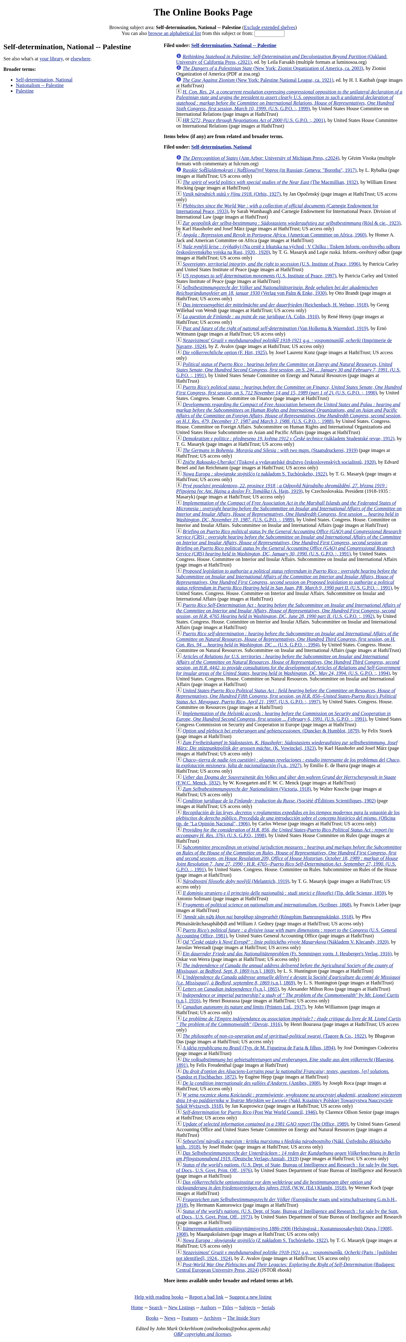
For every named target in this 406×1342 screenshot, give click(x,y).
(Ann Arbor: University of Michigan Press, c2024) (261, 158)
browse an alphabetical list (174, 33)
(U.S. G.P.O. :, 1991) (288, 370)
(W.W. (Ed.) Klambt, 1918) (274, 1184)
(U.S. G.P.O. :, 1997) (286, 696)
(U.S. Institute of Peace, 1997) (259, 275)
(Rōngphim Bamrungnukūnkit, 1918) (268, 916)
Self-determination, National (44, 79)
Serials (268, 1307)
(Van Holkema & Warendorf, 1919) (275, 328)
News (169, 1318)
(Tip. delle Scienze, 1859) (284, 893)
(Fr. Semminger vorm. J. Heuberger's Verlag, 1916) (287, 953)
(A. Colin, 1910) (251, 316)
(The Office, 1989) (265, 1124)
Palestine (25, 90)
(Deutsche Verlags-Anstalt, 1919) (288, 1155)
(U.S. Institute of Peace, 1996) (271, 264)
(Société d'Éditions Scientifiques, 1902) (279, 800)
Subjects (247, 1307)
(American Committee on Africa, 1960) (274, 234)
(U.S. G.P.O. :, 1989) (289, 511)
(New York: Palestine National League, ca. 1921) (258, 80)
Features (189, 1318)
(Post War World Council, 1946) (250, 1112)
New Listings (181, 1307)
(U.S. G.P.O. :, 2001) (254, 120)
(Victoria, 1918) (247, 789)
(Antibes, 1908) (251, 1083)
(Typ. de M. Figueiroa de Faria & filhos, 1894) (259, 1047)
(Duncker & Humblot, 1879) (271, 730)
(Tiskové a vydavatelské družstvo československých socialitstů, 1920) (279, 462)
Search (156, 1307)
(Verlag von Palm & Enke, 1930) (277, 290)
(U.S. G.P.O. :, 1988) (288, 413)
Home (137, 1307)
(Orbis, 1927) (231, 194)
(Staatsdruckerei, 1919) (270, 450)
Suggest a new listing (250, 1297)
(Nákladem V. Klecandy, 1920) (285, 942)
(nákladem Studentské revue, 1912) (288, 438)
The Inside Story (243, 1318)
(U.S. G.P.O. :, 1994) (287, 639)
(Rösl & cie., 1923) (291, 223)
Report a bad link (206, 1297)
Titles (227, 1307)
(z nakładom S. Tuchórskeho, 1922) (255, 473)
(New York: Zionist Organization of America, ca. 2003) (273, 68)
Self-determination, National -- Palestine (233, 45)
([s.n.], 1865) (231, 989)
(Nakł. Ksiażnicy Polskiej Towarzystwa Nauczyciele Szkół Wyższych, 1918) (289, 1100)
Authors (208, 1307)
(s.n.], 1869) (288, 980)
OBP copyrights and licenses (202, 1334)
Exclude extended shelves (269, 27)
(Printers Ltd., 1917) (244, 1007)
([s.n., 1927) (288, 762)
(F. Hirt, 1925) (225, 352)
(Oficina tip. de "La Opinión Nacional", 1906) (287, 818)
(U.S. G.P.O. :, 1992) (288, 610)
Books (152, 1318)
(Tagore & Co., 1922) (274, 1036)
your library (51, 58)
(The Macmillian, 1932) (270, 182)
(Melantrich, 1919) (236, 881)
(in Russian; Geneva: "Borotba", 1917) (269, 170)
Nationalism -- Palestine (40, 85)
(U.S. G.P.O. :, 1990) (289, 389)
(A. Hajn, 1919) (281, 488)
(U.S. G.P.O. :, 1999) (289, 100)
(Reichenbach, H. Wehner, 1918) (275, 304)
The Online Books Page (202, 12)
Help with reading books (159, 1297)
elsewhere (80, 58)
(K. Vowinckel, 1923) (286, 745)
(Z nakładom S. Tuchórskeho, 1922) (255, 1240)
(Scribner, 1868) (267, 904)
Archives (213, 1318)
